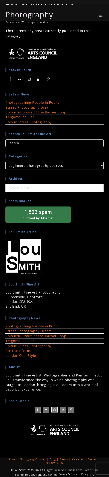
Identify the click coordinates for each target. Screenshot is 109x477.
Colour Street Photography (28, 122)
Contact (93, 459)
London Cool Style (20, 355)
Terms (64, 459)
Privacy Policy (54, 462)
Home (12, 459)
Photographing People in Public (32, 102)
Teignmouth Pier (19, 117)
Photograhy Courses (33, 459)
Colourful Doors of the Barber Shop (35, 112)
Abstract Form (17, 350)
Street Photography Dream (28, 107)
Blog (53, 459)
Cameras (77, 459)
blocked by (38, 214)
